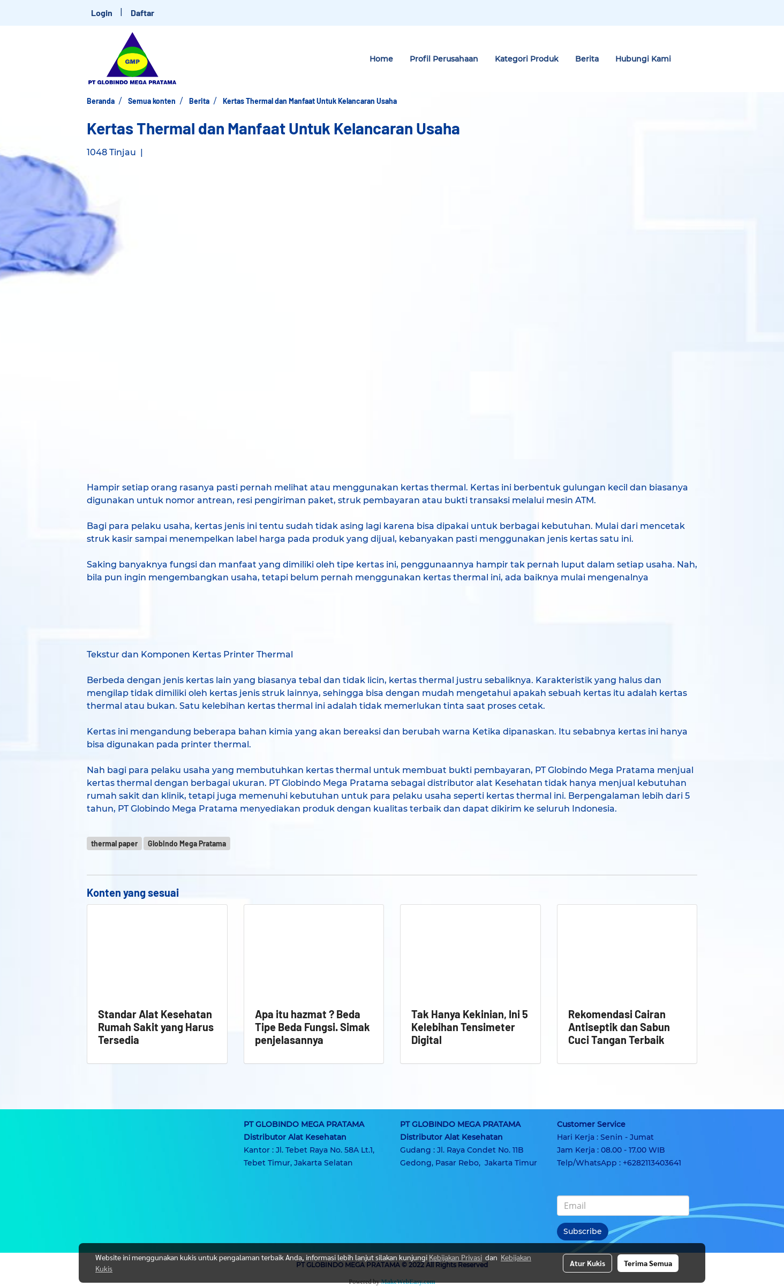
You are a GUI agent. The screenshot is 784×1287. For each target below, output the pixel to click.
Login (101, 12)
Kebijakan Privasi (455, 1257)
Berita (587, 59)
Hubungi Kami (643, 59)
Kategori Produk (527, 59)
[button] (688, 59)
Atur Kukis (587, 1263)
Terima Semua (648, 1263)
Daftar (142, 12)
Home (381, 59)
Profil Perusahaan (444, 59)
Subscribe (582, 1231)
